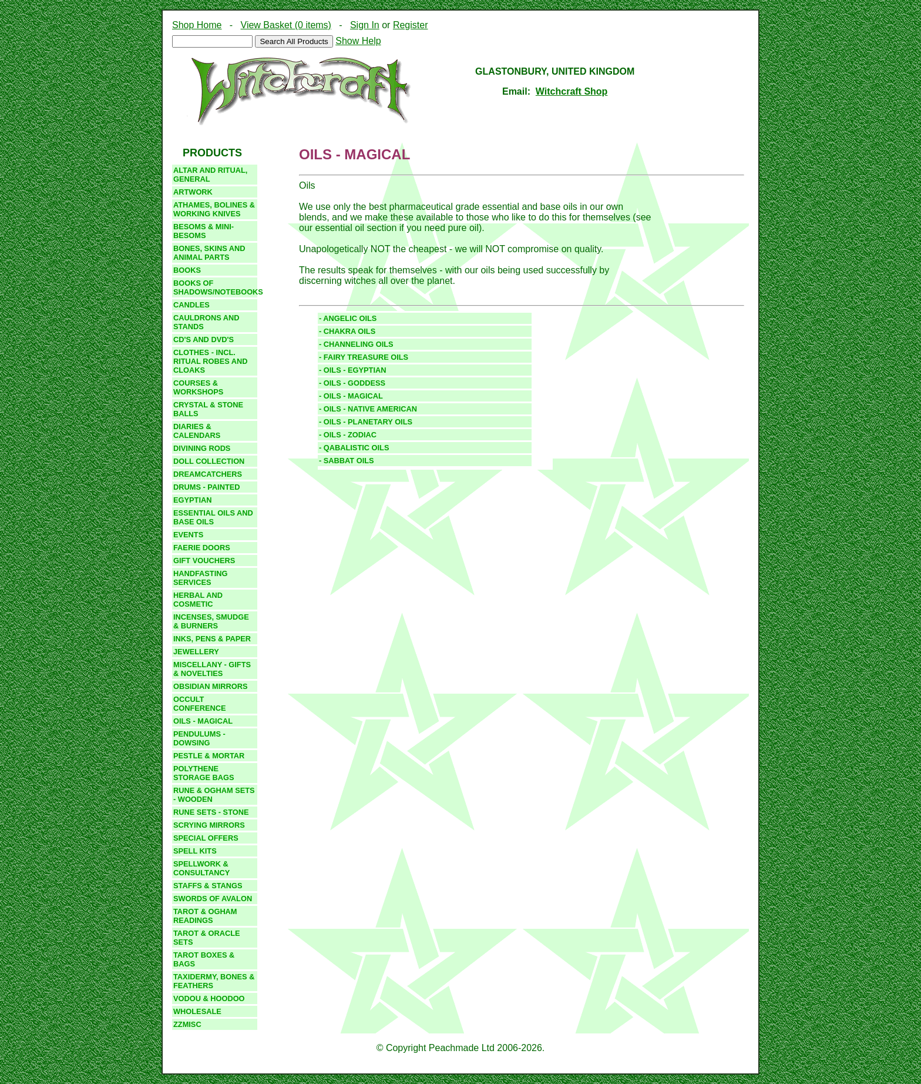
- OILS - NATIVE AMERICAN (368, 408)
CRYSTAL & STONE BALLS (208, 409)
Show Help (358, 41)
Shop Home (197, 25)
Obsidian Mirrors (210, 686)
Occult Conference (199, 703)
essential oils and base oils (213, 517)
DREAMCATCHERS (207, 474)
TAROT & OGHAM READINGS (205, 916)
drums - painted (206, 487)
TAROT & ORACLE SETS (206, 937)
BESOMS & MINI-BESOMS (203, 231)
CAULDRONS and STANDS (206, 322)
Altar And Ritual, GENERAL (210, 174)
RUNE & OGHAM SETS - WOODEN (214, 795)
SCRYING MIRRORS (209, 825)
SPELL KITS (195, 851)
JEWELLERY (196, 651)
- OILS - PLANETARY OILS (365, 421)
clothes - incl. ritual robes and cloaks (210, 361)
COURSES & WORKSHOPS (198, 387)
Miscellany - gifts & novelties (212, 669)
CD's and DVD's (203, 339)
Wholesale (197, 1011)
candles (191, 304)
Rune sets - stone (210, 812)
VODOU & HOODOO (209, 998)
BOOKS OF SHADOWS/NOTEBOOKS (215, 287)
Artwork (193, 192)
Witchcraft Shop (572, 91)
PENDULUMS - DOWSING (199, 738)
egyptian (192, 500)
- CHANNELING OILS (356, 344)
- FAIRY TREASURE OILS (363, 357)
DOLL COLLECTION (208, 461)
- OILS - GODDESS (352, 383)
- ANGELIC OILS (348, 318)
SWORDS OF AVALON (212, 898)
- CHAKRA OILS (347, 331)
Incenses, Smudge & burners (211, 621)
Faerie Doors (201, 547)
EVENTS (188, 534)
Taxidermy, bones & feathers (213, 981)
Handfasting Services (200, 578)
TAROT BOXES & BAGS (203, 959)
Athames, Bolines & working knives (214, 209)
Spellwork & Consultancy (201, 868)
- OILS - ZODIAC (348, 434)
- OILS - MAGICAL (351, 396)
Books (187, 270)
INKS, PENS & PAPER (212, 638)
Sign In (364, 25)
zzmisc (187, 1024)
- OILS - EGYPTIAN (352, 370)
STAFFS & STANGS (208, 885)
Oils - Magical (203, 721)
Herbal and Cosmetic (198, 599)
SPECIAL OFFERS (205, 838)
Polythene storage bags (203, 773)
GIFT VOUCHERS (204, 560)
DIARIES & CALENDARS (196, 431)
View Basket (286, 25)
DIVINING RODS (201, 448)
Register (410, 25)
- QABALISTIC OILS (354, 447)
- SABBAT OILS (346, 460)
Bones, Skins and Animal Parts (209, 253)
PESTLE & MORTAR (208, 755)
